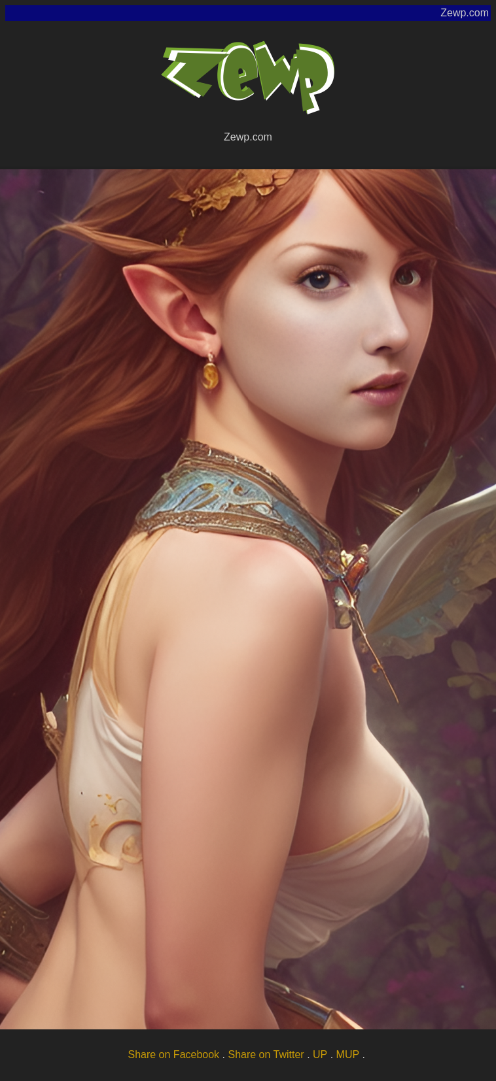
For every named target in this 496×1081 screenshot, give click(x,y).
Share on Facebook (173, 1054)
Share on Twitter (266, 1054)
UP (320, 1054)
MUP (348, 1054)
